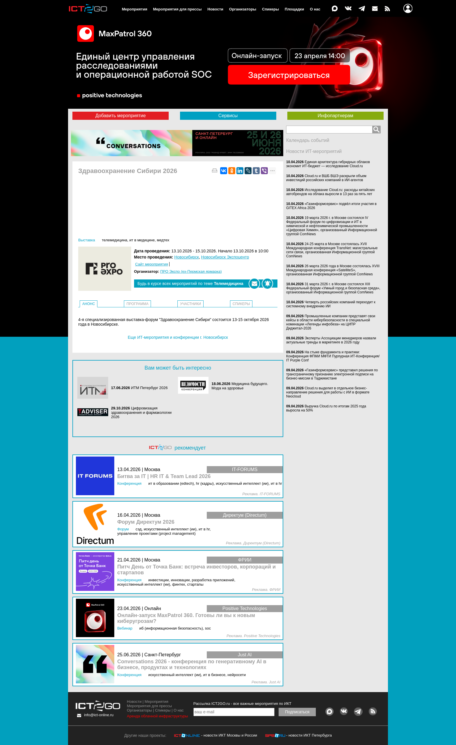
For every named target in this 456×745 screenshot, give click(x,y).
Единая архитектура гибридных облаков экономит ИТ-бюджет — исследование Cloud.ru (328, 164)
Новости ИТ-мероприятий (314, 151)
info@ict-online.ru (98, 715)
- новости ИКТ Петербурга (309, 735)
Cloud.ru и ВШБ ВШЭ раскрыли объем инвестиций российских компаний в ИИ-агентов (326, 178)
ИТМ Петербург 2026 (149, 388)
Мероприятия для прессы (177, 9)
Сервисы (228, 115)
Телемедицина (114, 240)
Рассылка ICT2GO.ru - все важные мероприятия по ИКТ (242, 703)
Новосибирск (186, 257)
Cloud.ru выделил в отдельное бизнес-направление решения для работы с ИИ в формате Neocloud (328, 392)
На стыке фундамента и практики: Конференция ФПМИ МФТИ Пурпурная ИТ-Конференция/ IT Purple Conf (333, 356)
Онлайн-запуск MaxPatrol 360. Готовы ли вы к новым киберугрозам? (186, 618)
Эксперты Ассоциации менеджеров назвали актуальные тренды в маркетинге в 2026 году (331, 340)
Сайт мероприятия (151, 264)
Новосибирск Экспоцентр (225, 257)
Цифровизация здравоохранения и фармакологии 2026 (141, 412)
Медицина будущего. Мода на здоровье (239, 386)
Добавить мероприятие (120, 115)
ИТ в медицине (142, 240)
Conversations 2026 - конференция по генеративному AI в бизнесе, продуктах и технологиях (191, 664)
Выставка (86, 240)
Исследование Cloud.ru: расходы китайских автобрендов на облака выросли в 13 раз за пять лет (330, 192)
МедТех (163, 240)
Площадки (294, 9)
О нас (315, 9)
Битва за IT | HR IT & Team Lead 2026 (164, 476)
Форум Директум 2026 (145, 522)
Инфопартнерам (335, 115)
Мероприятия (134, 9)
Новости (215, 9)
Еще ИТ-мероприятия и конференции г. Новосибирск (178, 337)
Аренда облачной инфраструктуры (157, 716)
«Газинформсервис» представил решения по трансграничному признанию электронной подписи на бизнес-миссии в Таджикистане (332, 374)
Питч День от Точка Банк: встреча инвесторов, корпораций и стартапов (196, 569)
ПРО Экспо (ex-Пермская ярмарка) (191, 271)
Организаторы (242, 9)
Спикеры (270, 9)
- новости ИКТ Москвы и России (229, 735)
